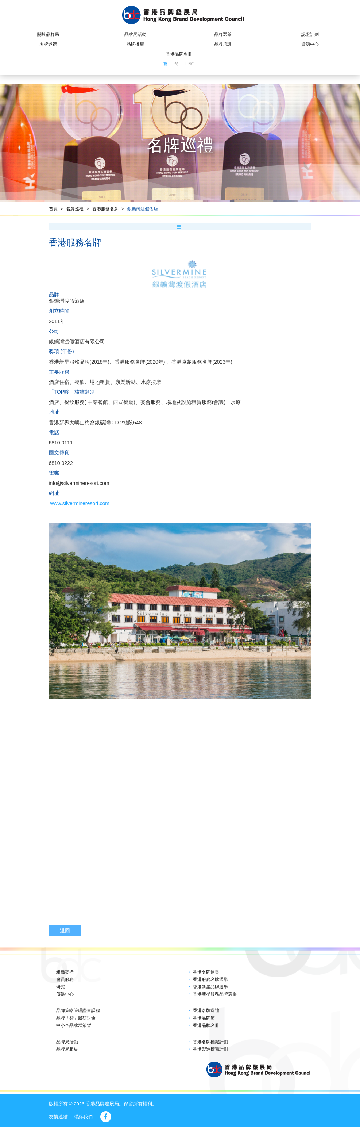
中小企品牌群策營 (73, 1025)
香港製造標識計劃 (210, 1049)
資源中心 (310, 44)
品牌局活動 (135, 34)
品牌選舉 (223, 34)
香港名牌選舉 (206, 972)
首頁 (53, 208)
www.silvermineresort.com (79, 503)
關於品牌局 (48, 34)
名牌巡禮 (48, 44)
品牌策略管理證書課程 (78, 1010)
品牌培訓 (223, 44)
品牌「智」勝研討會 (76, 1018)
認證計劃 (310, 34)
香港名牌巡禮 (206, 1010)
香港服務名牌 (105, 208)
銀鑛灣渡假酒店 (142, 208)
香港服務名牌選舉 (210, 979)
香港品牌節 (204, 1018)
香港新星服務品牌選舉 (215, 994)
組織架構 (65, 972)
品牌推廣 (135, 44)
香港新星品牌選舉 (210, 986)
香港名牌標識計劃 (210, 1041)
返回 (65, 930)
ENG (190, 63)
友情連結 (58, 1116)
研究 (60, 986)
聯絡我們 (83, 1116)
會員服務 (65, 979)
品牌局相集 (67, 1049)
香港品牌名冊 (179, 54)
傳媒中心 (65, 994)
